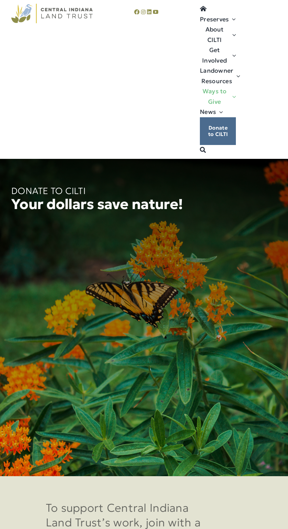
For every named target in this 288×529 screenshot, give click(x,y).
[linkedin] (149, 12)
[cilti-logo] (52, 7)
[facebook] (137, 12)
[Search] (203, 150)
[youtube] (155, 12)
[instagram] (143, 12)
